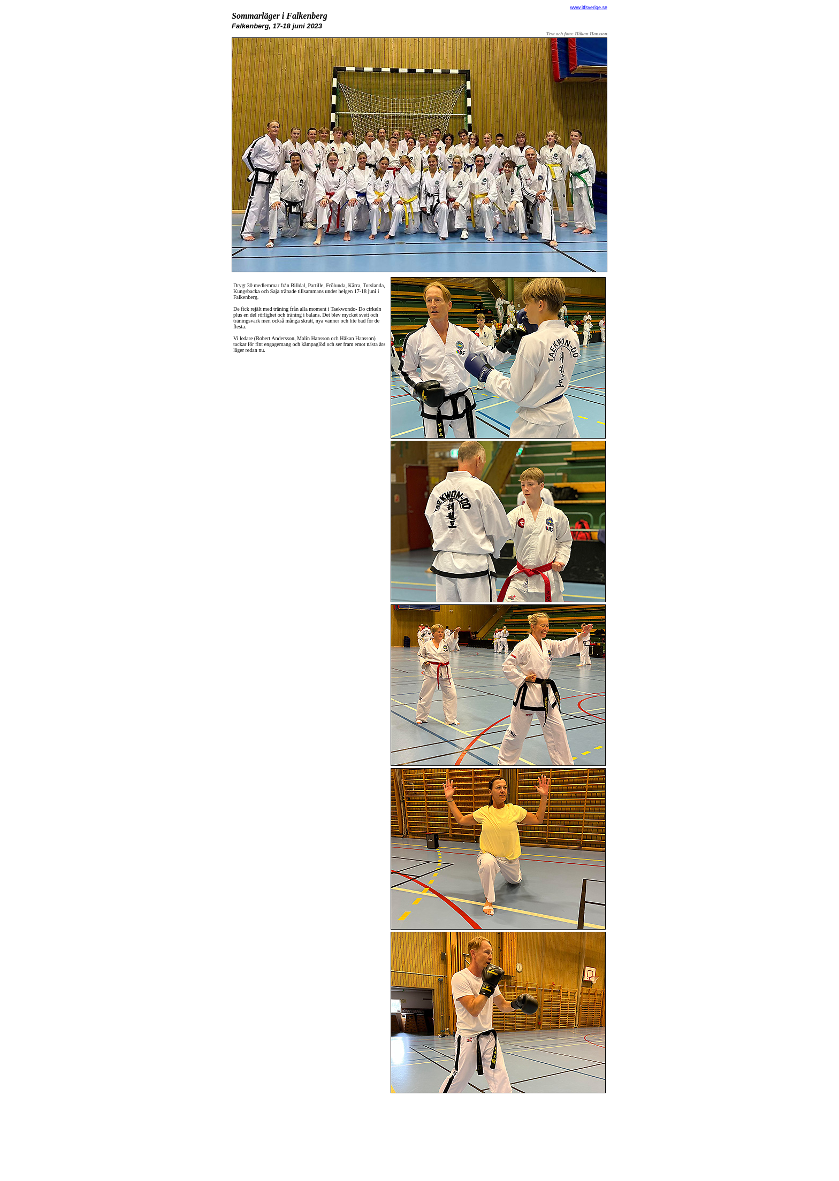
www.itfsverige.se (588, 7)
